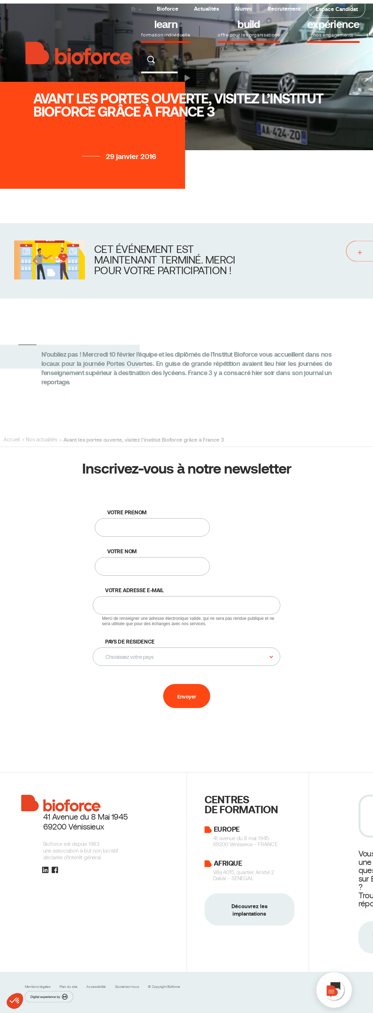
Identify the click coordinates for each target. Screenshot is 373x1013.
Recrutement (284, 9)
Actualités (206, 9)
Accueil (12, 439)
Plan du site (68, 987)
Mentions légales (38, 987)
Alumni (243, 9)
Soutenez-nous (127, 987)
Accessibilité (96, 987)
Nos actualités (41, 439)
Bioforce (167, 9)
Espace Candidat (337, 9)
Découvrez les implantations (249, 910)
